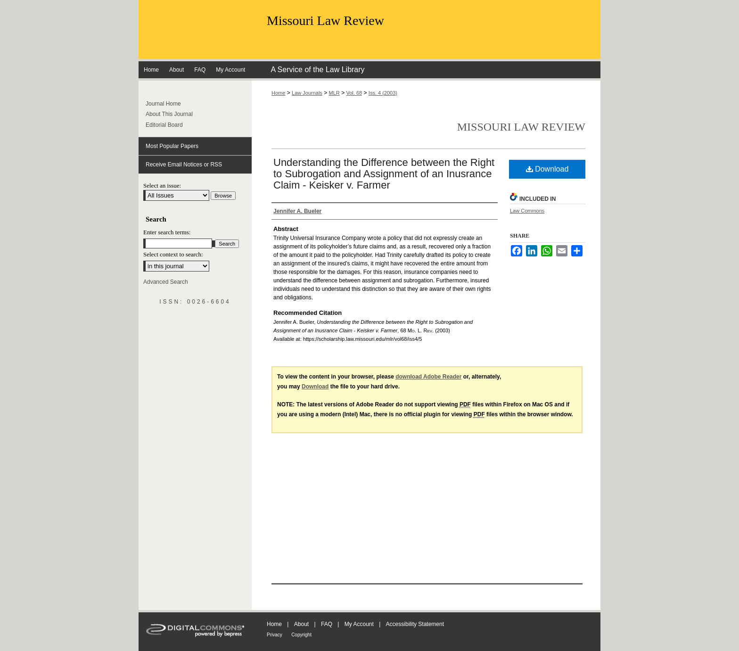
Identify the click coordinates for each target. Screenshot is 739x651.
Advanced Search (165, 282)
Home (278, 93)
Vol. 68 (354, 93)
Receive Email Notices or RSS (184, 164)
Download (547, 169)
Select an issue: (162, 185)
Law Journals (307, 93)
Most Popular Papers (172, 146)
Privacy (274, 634)
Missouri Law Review (325, 20)
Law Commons (527, 211)
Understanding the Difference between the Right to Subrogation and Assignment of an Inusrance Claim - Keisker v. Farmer (383, 174)
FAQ (326, 624)
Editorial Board (164, 125)
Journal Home (163, 103)
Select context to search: (173, 254)
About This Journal (169, 114)
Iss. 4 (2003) (383, 93)
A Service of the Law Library (317, 70)
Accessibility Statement (415, 624)
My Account (359, 624)
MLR (334, 93)
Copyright (301, 634)
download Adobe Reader (428, 376)
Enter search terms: (166, 232)
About (301, 624)
